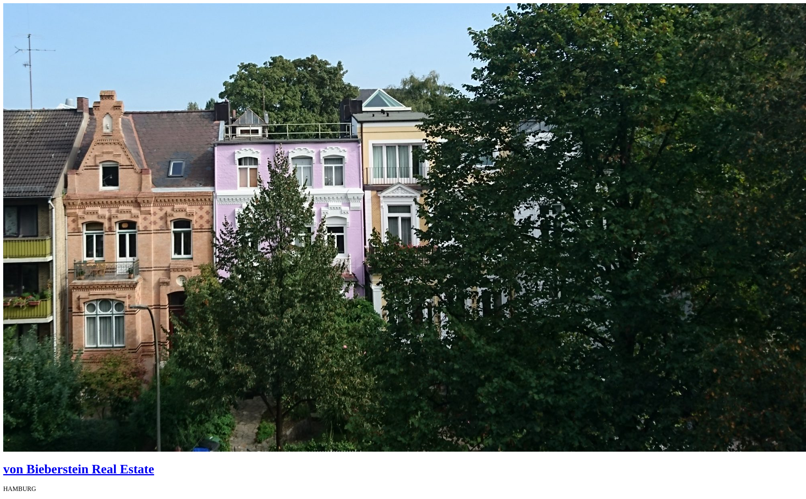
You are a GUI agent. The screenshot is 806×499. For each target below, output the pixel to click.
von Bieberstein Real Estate (78, 469)
